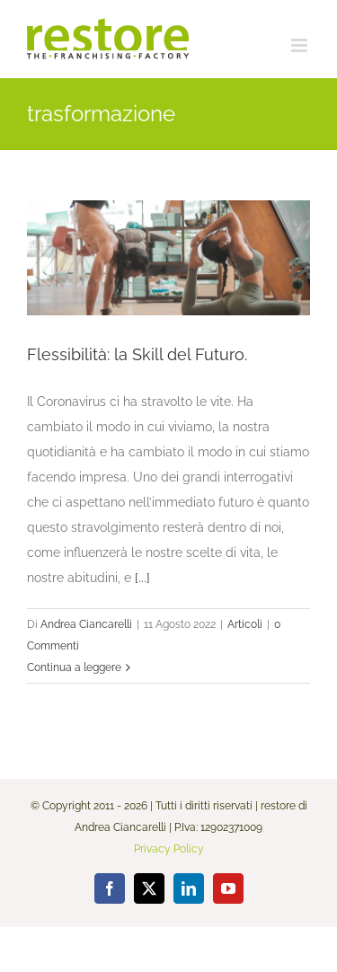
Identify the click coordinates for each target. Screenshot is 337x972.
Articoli (244, 624)
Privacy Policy (169, 849)
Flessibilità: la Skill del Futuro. (137, 354)
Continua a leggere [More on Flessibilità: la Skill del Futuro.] (74, 667)
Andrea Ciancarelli (86, 624)
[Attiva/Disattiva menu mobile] (300, 45)
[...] (142, 577)
